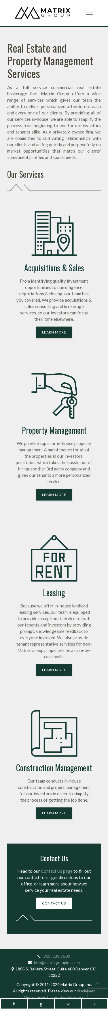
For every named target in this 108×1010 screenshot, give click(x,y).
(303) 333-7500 (56, 956)
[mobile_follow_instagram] (68, 1004)
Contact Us (54, 903)
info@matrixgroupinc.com (57, 962)
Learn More (54, 332)
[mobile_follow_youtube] (94, 1004)
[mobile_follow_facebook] (14, 1004)
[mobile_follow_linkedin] (41, 1004)
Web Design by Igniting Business (54, 997)
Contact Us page (57, 871)
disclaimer (85, 990)
